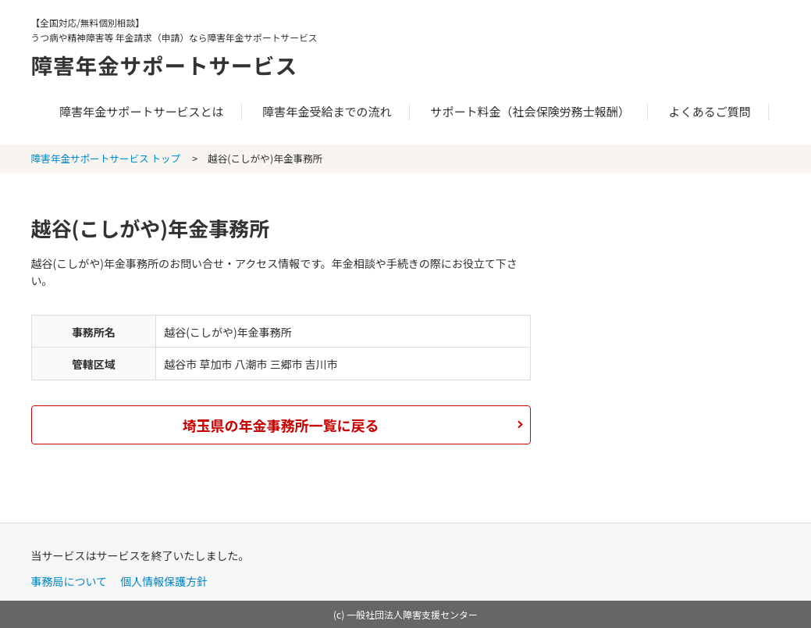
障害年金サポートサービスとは (141, 111)
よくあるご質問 (710, 111)
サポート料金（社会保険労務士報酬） (530, 111)
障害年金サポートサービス (176, 64)
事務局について (69, 581)
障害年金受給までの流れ (326, 111)
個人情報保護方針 (164, 581)
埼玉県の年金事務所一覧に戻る (281, 425)
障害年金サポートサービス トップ (106, 158)
